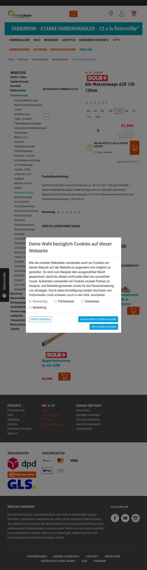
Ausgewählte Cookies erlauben (98, 319)
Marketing (39, 307)
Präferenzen (66, 301)
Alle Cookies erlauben (103, 326)
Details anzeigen (40, 319)
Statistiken (92, 301)
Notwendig (40, 301)
